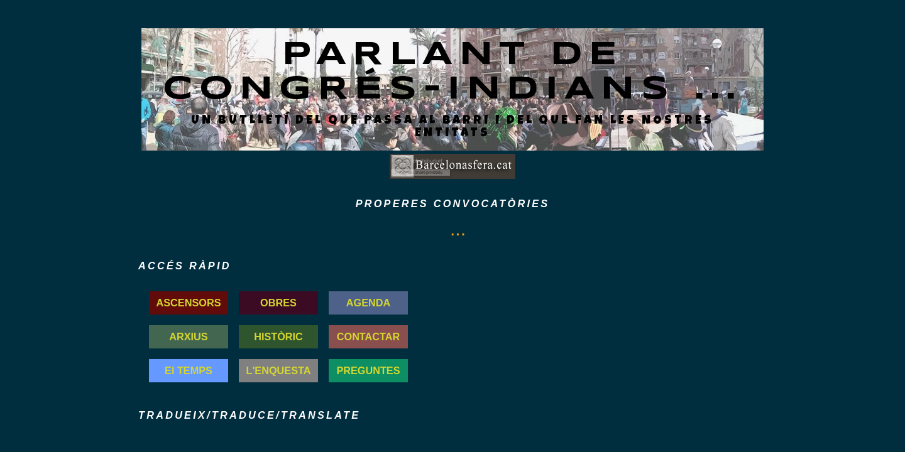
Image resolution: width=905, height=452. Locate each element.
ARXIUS (188, 336)
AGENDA (368, 302)
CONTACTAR (368, 336)
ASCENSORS (188, 302)
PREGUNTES (368, 370)
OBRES (278, 302)
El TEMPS (188, 370)
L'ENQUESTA (278, 370)
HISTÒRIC (278, 336)
